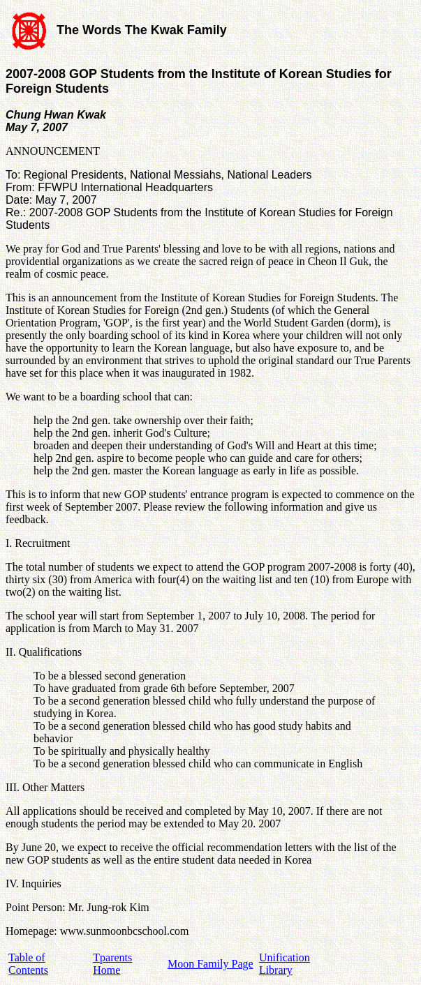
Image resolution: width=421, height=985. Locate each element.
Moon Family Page (210, 964)
